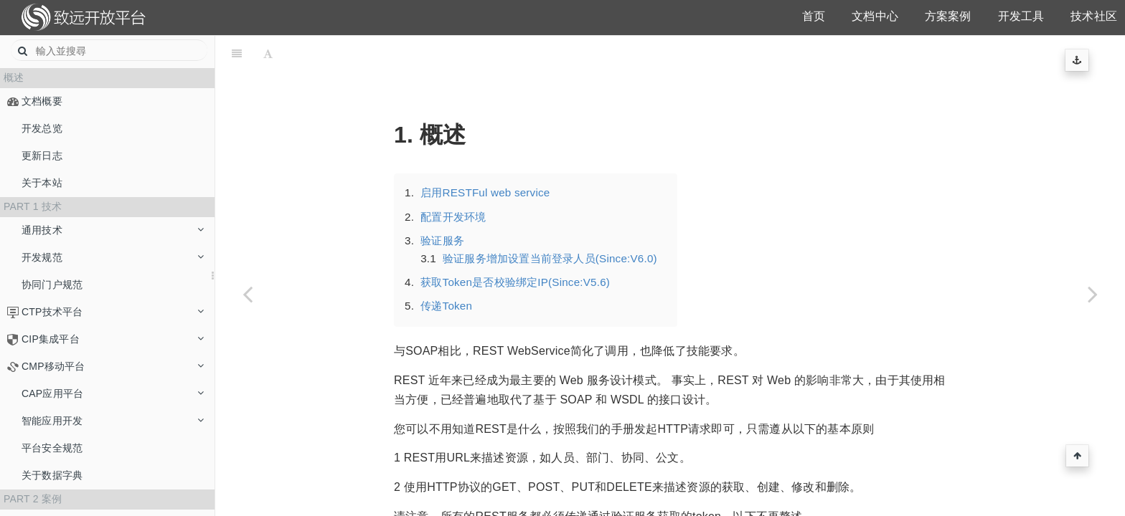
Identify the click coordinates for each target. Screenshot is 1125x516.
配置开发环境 (453, 181)
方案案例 (948, 16)
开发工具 (1021, 16)
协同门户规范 (52, 284)
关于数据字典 (52, 475)
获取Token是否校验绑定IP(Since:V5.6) (515, 246)
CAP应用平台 (113, 393)
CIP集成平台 (113, 339)
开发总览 (42, 128)
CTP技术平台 (113, 311)
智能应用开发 (113, 420)
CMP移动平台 (113, 366)
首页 (813, 16)
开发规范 (113, 257)
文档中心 (875, 16)
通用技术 (113, 230)
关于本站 (42, 182)
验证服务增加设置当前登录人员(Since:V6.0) (550, 222)
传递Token (446, 270)
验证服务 (442, 205)
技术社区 (1093, 16)
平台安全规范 (52, 448)
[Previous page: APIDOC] (247, 294)
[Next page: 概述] (1092, 294)
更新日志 (42, 155)
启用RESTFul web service (485, 156)
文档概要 (42, 101)
